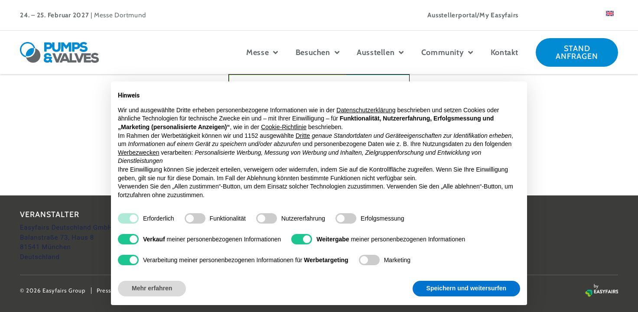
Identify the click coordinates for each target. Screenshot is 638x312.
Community (447, 52)
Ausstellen (380, 52)
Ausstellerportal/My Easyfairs (472, 15)
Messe (262, 52)
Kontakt (504, 52)
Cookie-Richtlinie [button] (283, 127)
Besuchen (317, 52)
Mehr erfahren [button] (152, 288)
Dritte (303, 135)
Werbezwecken (138, 152)
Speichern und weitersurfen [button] (466, 288)
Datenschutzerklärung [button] (365, 110)
